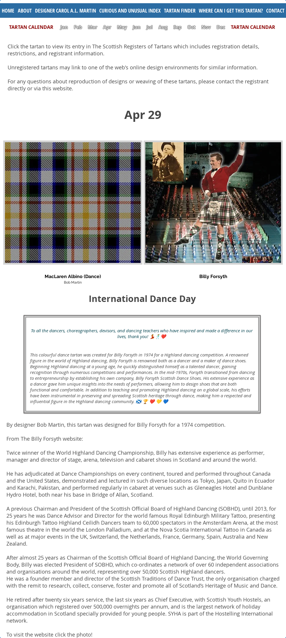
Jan (64, 27)
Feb (78, 27)
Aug (163, 27)
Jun (137, 27)
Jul (150, 27)
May (122, 27)
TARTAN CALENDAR (34, 27)
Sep (177, 27)
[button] (129, 10)
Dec (221, 27)
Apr (107, 27)
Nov (206, 27)
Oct (192, 27)
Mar (92, 27)
